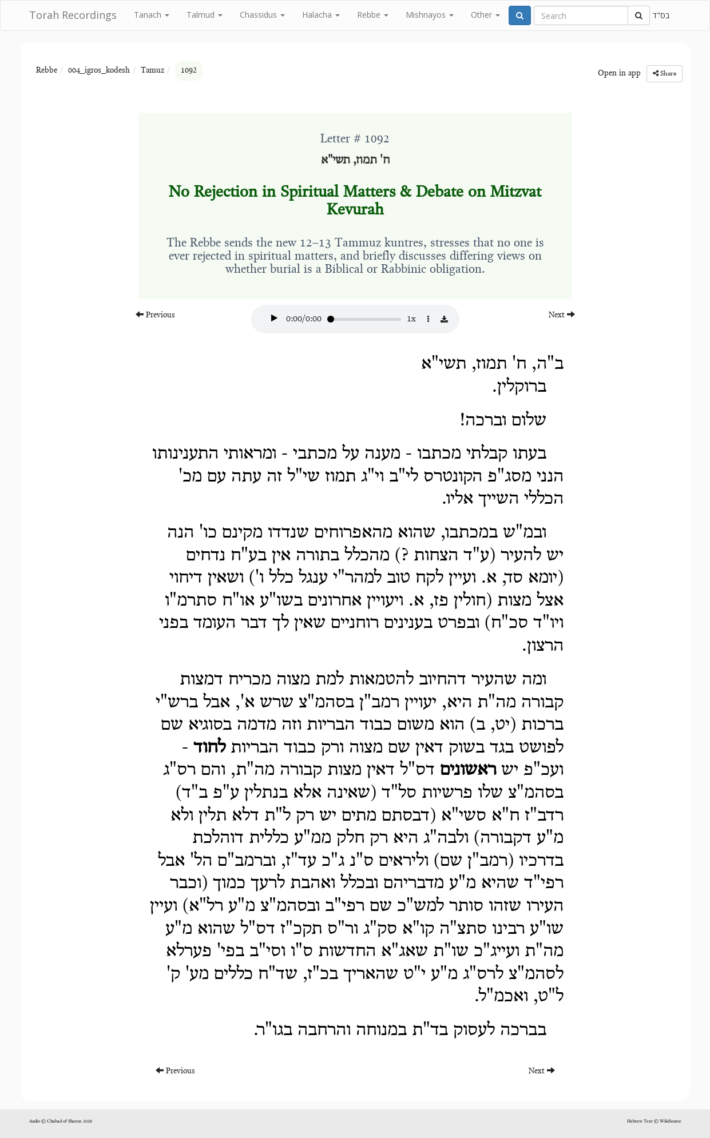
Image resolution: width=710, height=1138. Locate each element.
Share (664, 73)
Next (562, 315)
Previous (155, 315)
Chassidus (262, 14)
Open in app (619, 74)
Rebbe (372, 14)
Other (485, 14)
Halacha (321, 14)
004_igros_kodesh (99, 71)
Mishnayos (430, 14)
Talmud (205, 14)
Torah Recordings (73, 15)
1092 (189, 71)
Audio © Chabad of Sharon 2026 (60, 1121)
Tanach (151, 14)
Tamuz (152, 71)
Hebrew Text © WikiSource (654, 1121)
